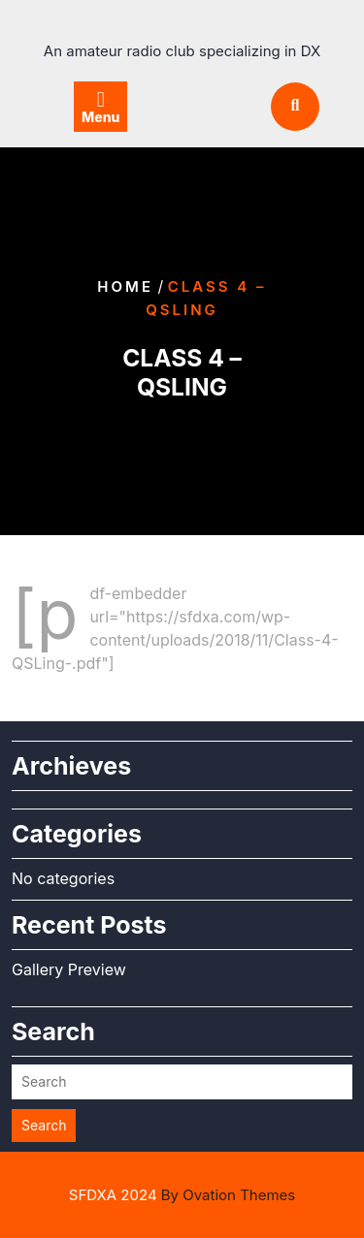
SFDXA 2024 (182, 1195)
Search (43, 1125)
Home (125, 286)
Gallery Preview (69, 969)
